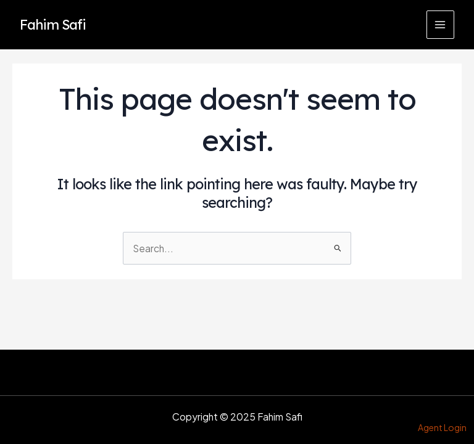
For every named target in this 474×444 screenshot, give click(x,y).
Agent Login (442, 427)
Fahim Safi (53, 24)
